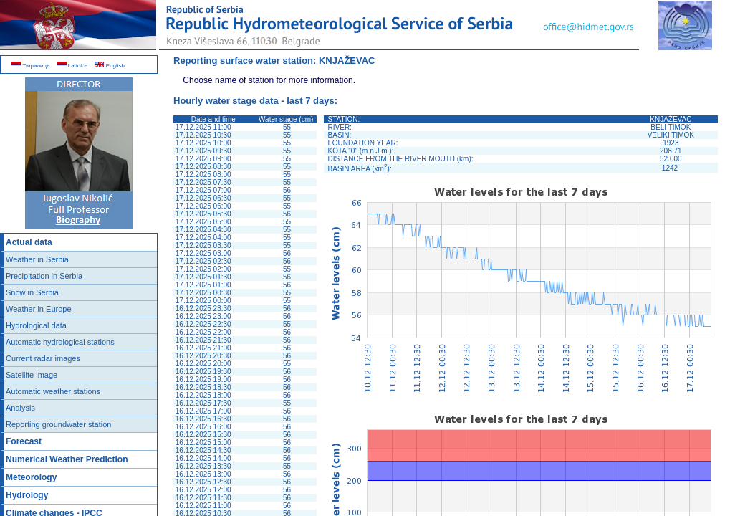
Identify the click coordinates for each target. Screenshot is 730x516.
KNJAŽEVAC (347, 60)
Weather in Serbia (37, 259)
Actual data (29, 242)
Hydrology (27, 495)
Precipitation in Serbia (44, 276)
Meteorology (31, 477)
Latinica (72, 65)
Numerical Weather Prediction (67, 459)
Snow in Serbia (32, 292)
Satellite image (31, 375)
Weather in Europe (39, 309)
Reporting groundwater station (58, 424)
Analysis (20, 407)
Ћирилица (30, 65)
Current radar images (43, 358)
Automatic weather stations (53, 391)
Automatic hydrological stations (60, 342)
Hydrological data (36, 325)
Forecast (24, 441)
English (109, 65)
